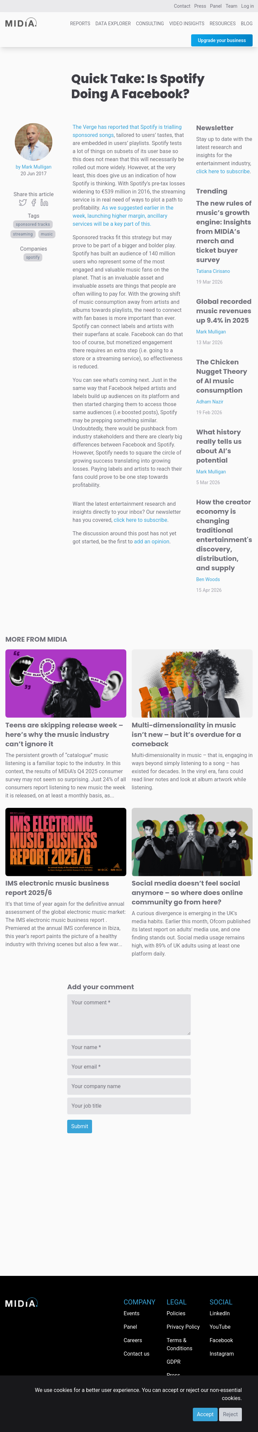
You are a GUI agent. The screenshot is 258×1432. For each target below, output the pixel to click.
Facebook (221, 1340)
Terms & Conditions (179, 1344)
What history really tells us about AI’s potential (219, 446)
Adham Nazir (209, 401)
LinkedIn (220, 1313)
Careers (133, 1340)
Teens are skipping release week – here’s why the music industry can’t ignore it (64, 734)
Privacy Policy (183, 1327)
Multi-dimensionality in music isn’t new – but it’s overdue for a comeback (186, 734)
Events (131, 1313)
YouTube (220, 1327)
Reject (230, 1414)
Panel (216, 6)
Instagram (222, 1354)
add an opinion (151, 541)
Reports (80, 23)
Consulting (150, 23)
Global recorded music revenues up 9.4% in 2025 (224, 311)
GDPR (173, 1362)
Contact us (136, 1354)
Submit (79, 1126)
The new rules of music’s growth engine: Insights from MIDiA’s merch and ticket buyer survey (224, 231)
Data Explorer (113, 23)
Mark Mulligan (211, 331)
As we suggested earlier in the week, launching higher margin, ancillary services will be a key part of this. (123, 216)
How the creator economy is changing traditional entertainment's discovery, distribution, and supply (224, 535)
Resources (223, 23)
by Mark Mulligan (33, 167)
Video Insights (187, 23)
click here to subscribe (140, 520)
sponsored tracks (33, 224)
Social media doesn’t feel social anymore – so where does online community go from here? (187, 893)
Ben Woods (208, 579)
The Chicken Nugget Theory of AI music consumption (221, 376)
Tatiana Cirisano (213, 271)
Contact (182, 6)
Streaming (23, 234)
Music (47, 234)
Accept (205, 1414)
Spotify (33, 257)
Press (200, 6)
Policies (176, 1313)
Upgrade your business (222, 40)
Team (232, 6)
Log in (247, 6)
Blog (247, 23)
